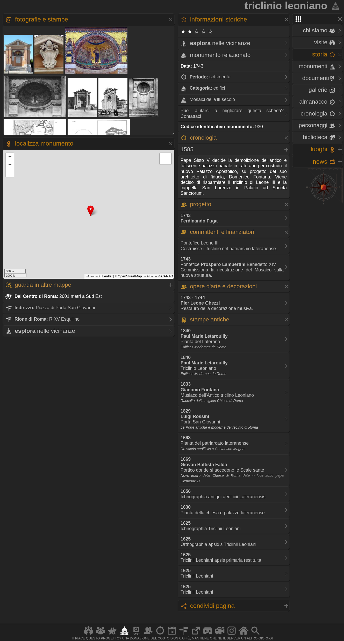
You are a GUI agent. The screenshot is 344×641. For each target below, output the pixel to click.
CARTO (167, 276)
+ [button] (10, 157)
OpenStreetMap (130, 276)
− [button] (10, 165)
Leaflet (107, 276)
